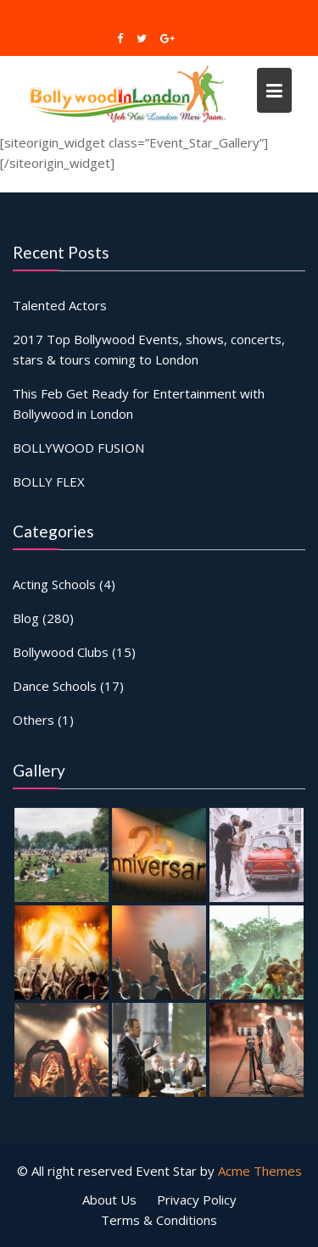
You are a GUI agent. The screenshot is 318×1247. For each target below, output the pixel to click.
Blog (26, 618)
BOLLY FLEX (49, 480)
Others (33, 719)
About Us (109, 1199)
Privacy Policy (197, 1199)
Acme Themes (260, 1170)
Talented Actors (60, 304)
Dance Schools (55, 685)
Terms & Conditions (159, 1219)
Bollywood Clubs (61, 651)
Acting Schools (54, 584)
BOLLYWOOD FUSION (78, 446)
